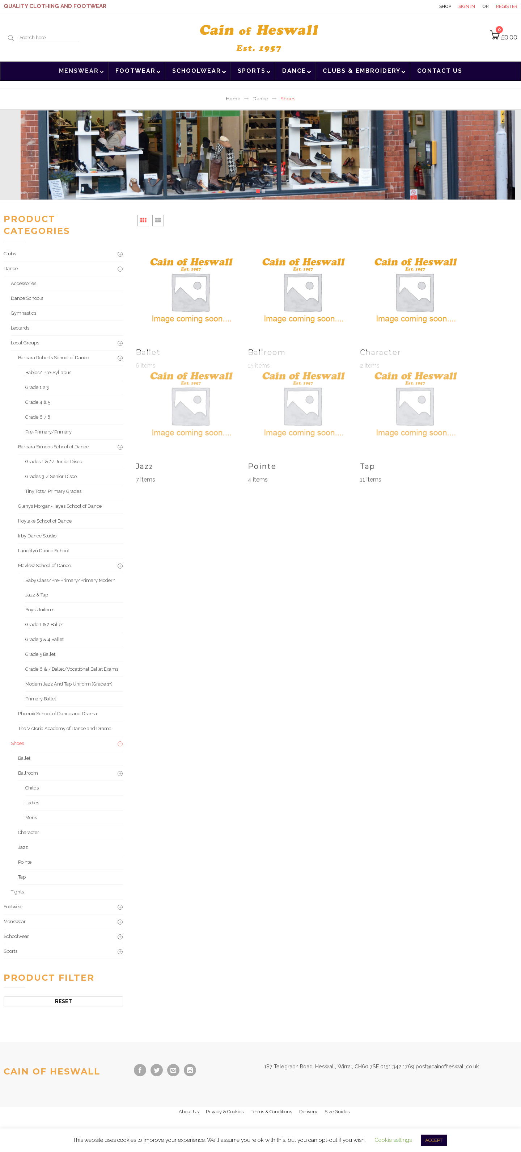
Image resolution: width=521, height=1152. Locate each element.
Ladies (32, 802)
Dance (260, 98)
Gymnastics (23, 313)
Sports (10, 951)
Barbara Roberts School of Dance (53, 357)
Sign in (466, 6)
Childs (32, 788)
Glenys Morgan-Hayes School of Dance (60, 506)
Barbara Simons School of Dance (53, 446)
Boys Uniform (40, 609)
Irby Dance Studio (37, 536)
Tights (17, 892)
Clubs (10, 253)
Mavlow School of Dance (44, 565)
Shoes (17, 743)
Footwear (13, 906)
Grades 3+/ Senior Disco (51, 476)
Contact (419, 6)
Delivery (308, 1111)
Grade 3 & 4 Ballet (44, 639)
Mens (31, 817)
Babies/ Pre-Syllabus (48, 372)
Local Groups (25, 342)
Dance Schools (27, 298)
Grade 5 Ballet (40, 654)
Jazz (23, 847)
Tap (22, 877)
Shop (445, 6)
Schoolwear (16, 936)
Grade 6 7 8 (37, 417)
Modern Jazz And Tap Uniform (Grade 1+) (69, 684)
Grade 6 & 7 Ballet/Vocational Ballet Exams (71, 669)
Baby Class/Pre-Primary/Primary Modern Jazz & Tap (70, 588)
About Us (189, 1111)
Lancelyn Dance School (43, 550)
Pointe (24, 862)
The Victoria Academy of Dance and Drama (64, 728)
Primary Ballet (40, 698)
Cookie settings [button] (393, 1140)
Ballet (24, 758)
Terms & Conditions (271, 1111)
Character (28, 832)
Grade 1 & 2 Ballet (44, 624)
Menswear (15, 921)
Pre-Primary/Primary (48, 432)
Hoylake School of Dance (45, 521)
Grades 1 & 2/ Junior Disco (53, 461)
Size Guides (337, 1111)
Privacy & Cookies (224, 1111)
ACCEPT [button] (433, 1140)
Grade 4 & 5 (37, 402)
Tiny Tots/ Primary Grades (53, 491)
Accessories (23, 283)
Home (233, 98)
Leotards (20, 328)
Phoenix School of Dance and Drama (57, 713)
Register (506, 6)
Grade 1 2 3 (37, 387)
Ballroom (28, 773)
